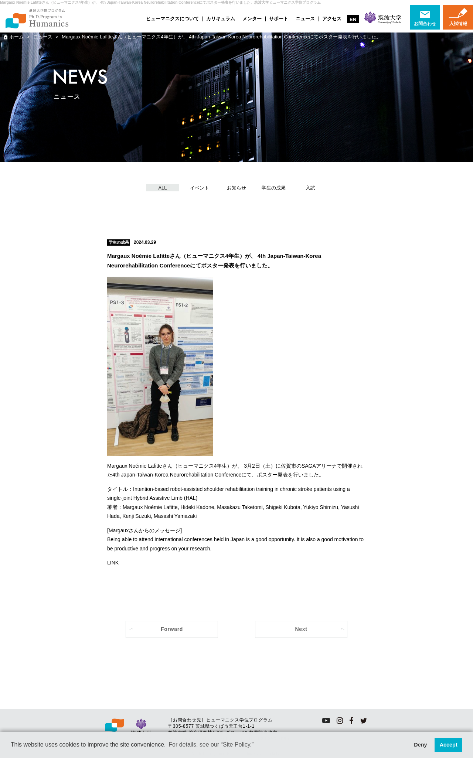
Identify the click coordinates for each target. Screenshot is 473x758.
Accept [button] (448, 745)
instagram (340, 720)
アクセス (331, 18)
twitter (364, 720)
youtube (326, 720)
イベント (199, 188)
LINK (113, 563)
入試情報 (458, 23)
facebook (351, 720)
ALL (162, 188)
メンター (252, 18)
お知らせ (236, 188)
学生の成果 (274, 188)
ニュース (305, 18)
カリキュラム (220, 18)
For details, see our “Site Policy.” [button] (211, 744)
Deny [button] (420, 745)
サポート (278, 18)
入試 (310, 188)
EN (353, 19)
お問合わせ (425, 23)
